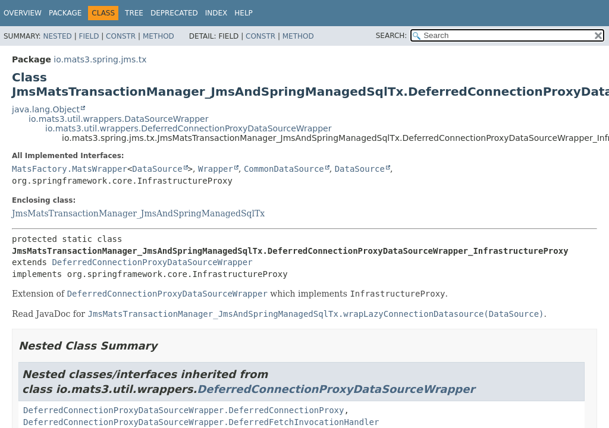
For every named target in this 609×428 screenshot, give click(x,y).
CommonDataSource (284, 169)
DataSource (157, 169)
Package (65, 13)
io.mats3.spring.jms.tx (100, 59)
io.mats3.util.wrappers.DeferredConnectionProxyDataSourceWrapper (188, 128)
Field (89, 36)
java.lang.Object (46, 109)
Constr (121, 36)
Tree (134, 13)
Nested (57, 36)
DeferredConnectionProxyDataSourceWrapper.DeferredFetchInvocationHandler (201, 422)
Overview (23, 13)
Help (243, 13)
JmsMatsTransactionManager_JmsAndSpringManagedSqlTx (138, 213)
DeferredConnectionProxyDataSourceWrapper (152, 262)
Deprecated (174, 13)
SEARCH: (391, 36)
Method (158, 36)
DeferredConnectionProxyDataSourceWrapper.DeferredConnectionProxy (183, 410)
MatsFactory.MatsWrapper (69, 169)
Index (216, 13)
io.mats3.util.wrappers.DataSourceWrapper (118, 119)
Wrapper (215, 169)
